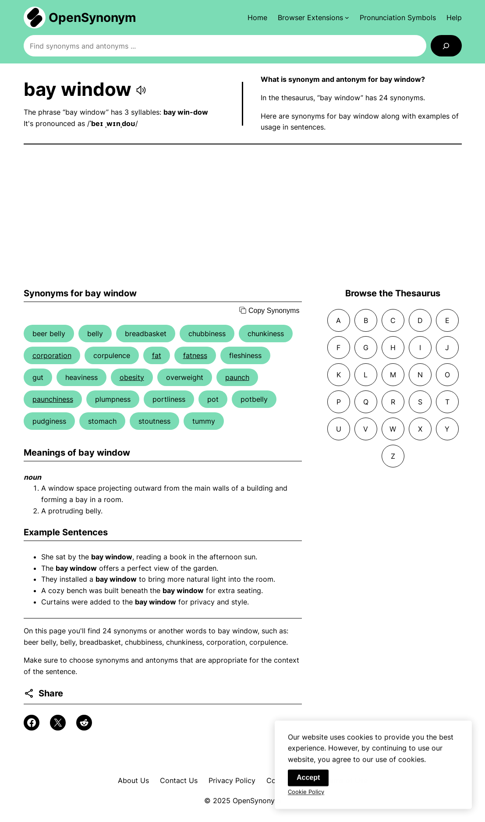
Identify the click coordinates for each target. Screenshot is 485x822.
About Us (133, 780)
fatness (195, 355)
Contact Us (179, 780)
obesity (132, 377)
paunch (237, 377)
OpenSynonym (92, 17)
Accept (308, 779)
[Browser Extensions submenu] (313, 17)
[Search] (446, 45)
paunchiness (52, 399)
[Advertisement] (243, 216)
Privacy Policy (232, 780)
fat (156, 355)
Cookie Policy (306, 793)
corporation (51, 355)
